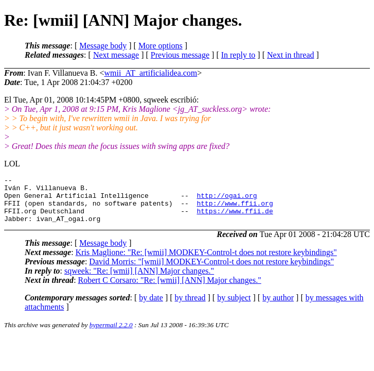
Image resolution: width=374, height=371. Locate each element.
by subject (234, 306)
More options (160, 45)
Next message (116, 54)
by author (278, 306)
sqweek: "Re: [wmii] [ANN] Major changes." (139, 280)
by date (151, 306)
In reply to (238, 54)
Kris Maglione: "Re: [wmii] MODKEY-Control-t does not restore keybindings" (206, 261)
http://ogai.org (227, 200)
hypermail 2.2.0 (111, 334)
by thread (190, 306)
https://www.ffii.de (235, 218)
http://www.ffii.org (235, 209)
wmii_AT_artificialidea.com (150, 73)
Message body (103, 45)
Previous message (180, 54)
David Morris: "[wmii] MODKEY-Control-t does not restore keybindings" (211, 270)
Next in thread (290, 54)
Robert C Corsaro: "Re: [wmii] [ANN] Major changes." (169, 289)
